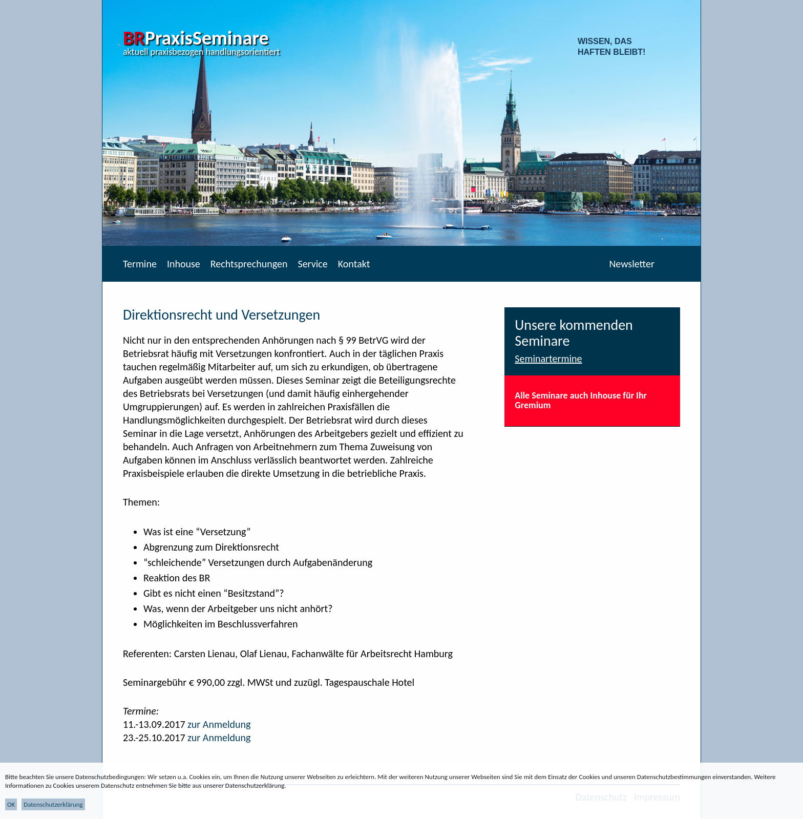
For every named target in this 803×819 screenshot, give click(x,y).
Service (312, 264)
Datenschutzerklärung (53, 804)
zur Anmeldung (218, 724)
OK (11, 804)
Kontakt (354, 264)
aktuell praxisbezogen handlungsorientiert (201, 51)
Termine (140, 264)
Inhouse (183, 264)
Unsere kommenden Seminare (574, 333)
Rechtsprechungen (249, 264)
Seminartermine (548, 358)
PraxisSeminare (196, 38)
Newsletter (631, 264)
